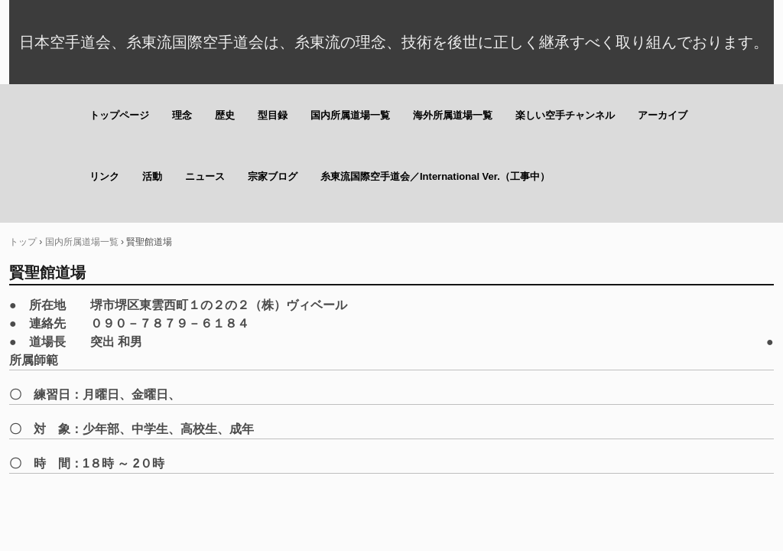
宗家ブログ (272, 176)
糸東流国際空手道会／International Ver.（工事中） (435, 176)
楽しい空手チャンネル (565, 115)
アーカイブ (662, 115)
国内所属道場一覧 (350, 115)
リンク (104, 176)
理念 (182, 115)
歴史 (225, 115)
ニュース (205, 176)
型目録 (273, 115)
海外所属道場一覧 (452, 115)
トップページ (119, 115)
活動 (152, 176)
